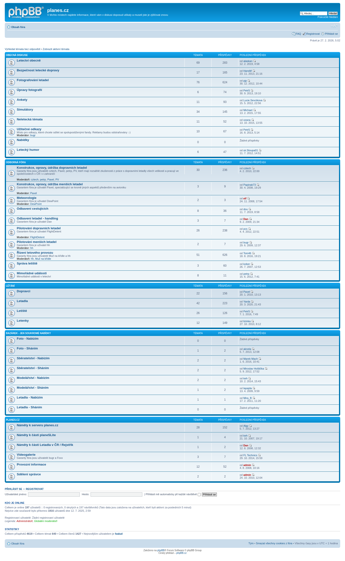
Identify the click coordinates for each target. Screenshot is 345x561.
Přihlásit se (331, 33)
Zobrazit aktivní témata (56, 49)
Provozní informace (31, 464)
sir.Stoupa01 (250, 150)
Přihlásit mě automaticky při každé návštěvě (173, 494)
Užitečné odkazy (29, 129)
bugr (32, 135)
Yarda (246, 301)
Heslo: (85, 494)
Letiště (22, 311)
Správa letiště (27, 263)
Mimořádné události (32, 273)
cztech (35, 179)
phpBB (160, 550)
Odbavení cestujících (32, 208)
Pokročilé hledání (328, 17)
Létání (10, 286)
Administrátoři (25, 521)
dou (245, 209)
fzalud (119, 533)
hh (31, 248)
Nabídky (23, 140)
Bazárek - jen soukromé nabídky (28, 333)
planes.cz (13, 420)
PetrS (246, 90)
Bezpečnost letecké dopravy (38, 70)
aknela (247, 349)
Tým (250, 543)
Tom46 (247, 253)
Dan (245, 219)
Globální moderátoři (45, 521)
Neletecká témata (30, 119)
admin (247, 465)
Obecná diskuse (17, 55)
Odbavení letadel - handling (37, 218)
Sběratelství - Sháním (33, 368)
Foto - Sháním (27, 348)
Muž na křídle (43, 258)
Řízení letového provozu (35, 252)
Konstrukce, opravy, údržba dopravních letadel (52, 167)
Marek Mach (250, 358)
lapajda (247, 388)
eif (245, 198)
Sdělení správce (29, 474)
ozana (247, 119)
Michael (248, 110)
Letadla (22, 301)
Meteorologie (26, 198)
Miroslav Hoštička (253, 368)
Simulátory (25, 109)
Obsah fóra (18, 27)
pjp (245, 80)
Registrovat (313, 33)
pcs (245, 228)
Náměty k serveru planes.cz (37, 425)
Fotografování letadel (33, 80)
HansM (247, 70)
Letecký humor (28, 149)
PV (57, 179)
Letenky (23, 320)
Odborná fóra (16, 162)
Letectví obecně (29, 60)
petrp (43, 179)
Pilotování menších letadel (37, 242)
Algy (245, 425)
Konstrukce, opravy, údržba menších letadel (50, 184)
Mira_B (247, 398)
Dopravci (23, 291)
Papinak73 (249, 184)
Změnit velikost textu (334, 26)
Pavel (50, 179)
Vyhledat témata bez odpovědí (22, 49)
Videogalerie (26, 454)
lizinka (247, 321)
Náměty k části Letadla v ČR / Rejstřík (45, 445)
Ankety (22, 99)
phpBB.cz (181, 553)
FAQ (298, 33)
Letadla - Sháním (29, 407)
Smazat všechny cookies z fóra (274, 543)
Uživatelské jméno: (16, 494)
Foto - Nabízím (28, 338)
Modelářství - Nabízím (33, 378)
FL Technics (250, 455)
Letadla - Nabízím (30, 397)
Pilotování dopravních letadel (39, 228)
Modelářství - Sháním (33, 387)
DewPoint (35, 203)
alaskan (248, 61)
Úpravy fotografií (29, 90)
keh (245, 378)
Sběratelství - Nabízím (33, 358)
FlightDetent (37, 237)
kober (246, 264)
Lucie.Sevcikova (253, 100)
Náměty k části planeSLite (36, 435)
